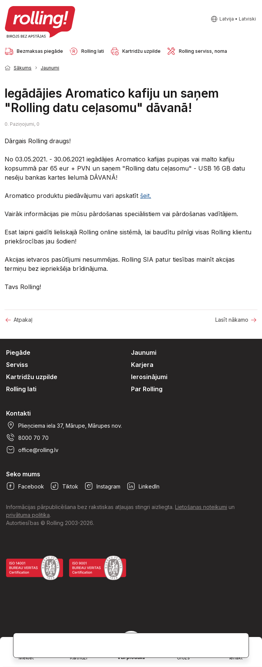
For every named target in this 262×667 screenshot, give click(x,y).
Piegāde (18, 352)
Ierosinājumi (149, 377)
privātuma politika (28, 515)
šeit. (145, 195)
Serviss (17, 364)
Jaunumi (50, 68)
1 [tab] (246, 67)
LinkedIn (142, 486)
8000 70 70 (27, 437)
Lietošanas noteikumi (201, 507)
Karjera (142, 364)
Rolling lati (21, 389)
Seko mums (23, 474)
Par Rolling (147, 389)
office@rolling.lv (32, 449)
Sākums (23, 68)
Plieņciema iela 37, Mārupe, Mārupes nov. (64, 425)
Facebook (25, 486)
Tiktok (64, 486)
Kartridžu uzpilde (31, 377)
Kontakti (18, 413)
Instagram (102, 486)
